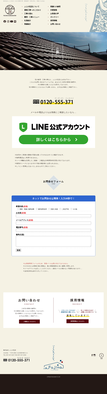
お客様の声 (54, 13)
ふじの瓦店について (31, 6)
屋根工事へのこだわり (32, 10)
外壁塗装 (53, 10)
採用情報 (53, 20)
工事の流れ (28, 13)
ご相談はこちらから (29, 321)
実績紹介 (27, 24)
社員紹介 (27, 20)
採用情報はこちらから (77, 321)
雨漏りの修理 (55, 6)
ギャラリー (54, 17)
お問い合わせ (55, 24)
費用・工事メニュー (31, 17)
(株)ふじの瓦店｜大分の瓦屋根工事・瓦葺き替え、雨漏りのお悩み (9, 10)
